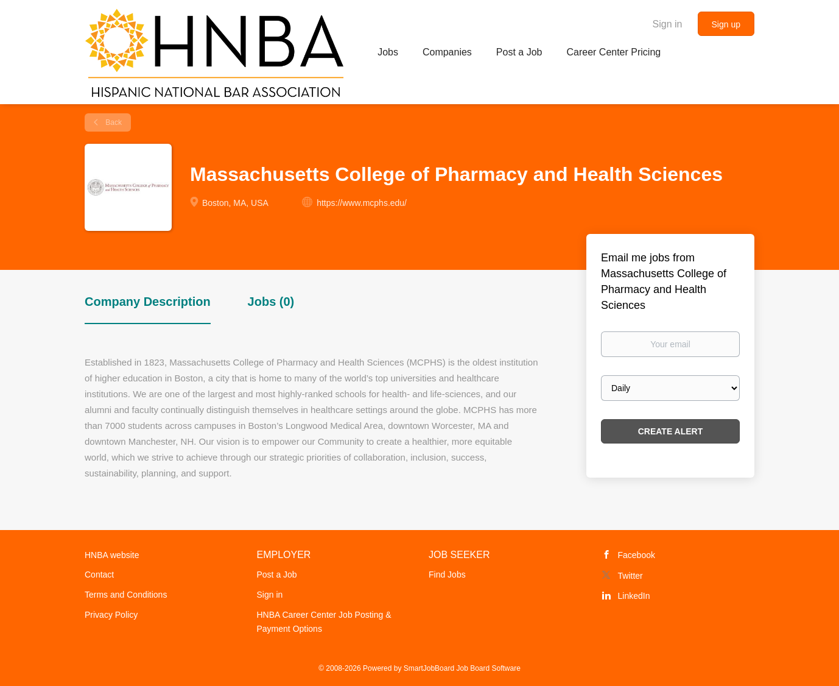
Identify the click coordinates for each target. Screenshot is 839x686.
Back (113, 122)
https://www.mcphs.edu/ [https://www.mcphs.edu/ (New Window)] (362, 203)
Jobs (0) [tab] (271, 301)
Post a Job (277, 574)
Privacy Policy (111, 615)
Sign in (668, 24)
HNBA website (112, 555)
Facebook (636, 555)
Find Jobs (447, 574)
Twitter (630, 576)
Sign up (726, 24)
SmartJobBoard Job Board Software (462, 668)
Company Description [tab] (148, 301)
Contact (99, 574)
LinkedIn (634, 596)
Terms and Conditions (126, 594)
